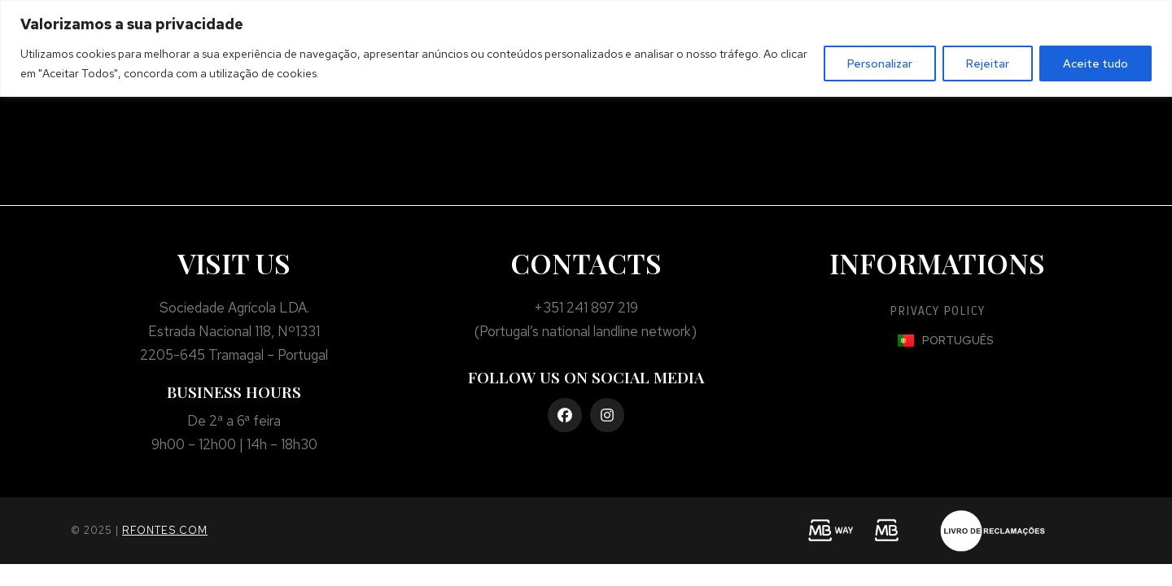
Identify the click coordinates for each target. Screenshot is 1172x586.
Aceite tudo (1095, 63)
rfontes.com (165, 530)
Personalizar (879, 63)
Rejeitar (987, 63)
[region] (586, 48)
